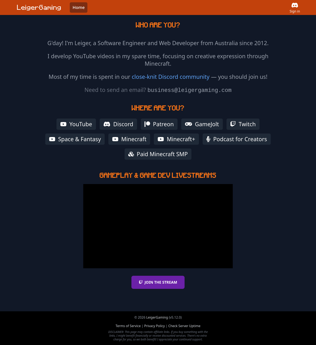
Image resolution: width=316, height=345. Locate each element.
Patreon (159, 124)
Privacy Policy (154, 326)
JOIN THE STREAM (158, 282)
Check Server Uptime (184, 326)
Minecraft (129, 139)
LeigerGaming (157, 317)
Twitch (243, 124)
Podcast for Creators (236, 139)
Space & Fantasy (75, 139)
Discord (118, 124)
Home (79, 7)
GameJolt (202, 124)
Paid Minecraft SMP (158, 154)
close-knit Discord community (170, 76)
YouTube (76, 124)
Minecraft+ (176, 139)
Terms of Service (128, 326)
